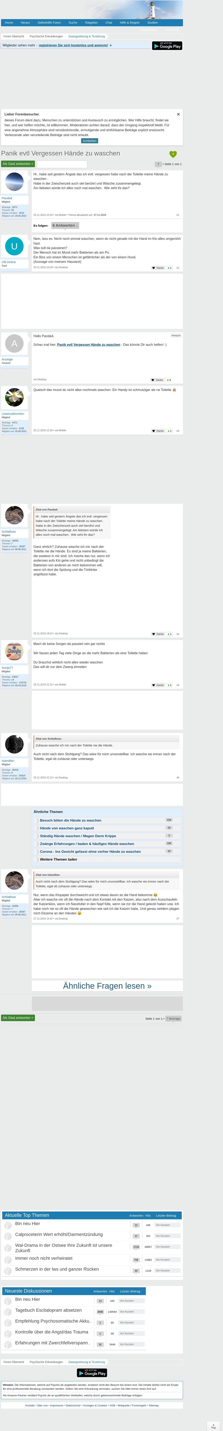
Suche (73, 22)
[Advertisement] (107, 951)
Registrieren (149, 29)
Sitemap (154, 1405)
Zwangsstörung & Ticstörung (86, 1362)
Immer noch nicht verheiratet (43, 1258)
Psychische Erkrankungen (46, 1362)
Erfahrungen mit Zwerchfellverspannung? (56, 1342)
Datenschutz (73, 1405)
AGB (112, 1405)
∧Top (213, 1426)
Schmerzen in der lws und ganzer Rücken (57, 1269)
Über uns (42, 1405)
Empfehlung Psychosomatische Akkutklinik (58, 1321)
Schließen (90, 141)
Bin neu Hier (27, 1223)
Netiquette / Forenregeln (131, 1405)
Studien (152, 22)
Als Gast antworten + (18, 164)
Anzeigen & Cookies (95, 1405)
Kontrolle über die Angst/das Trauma (51, 1331)
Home (9, 22)
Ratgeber (91, 22)
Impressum (56, 1405)
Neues (25, 22)
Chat (109, 22)
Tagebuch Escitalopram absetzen (48, 1310)
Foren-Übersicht (13, 1362)
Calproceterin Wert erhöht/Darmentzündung (59, 1234)
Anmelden (172, 29)
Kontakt (29, 1405)
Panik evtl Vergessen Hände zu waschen (60, 153)
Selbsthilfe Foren (49, 22)
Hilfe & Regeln (130, 22)
